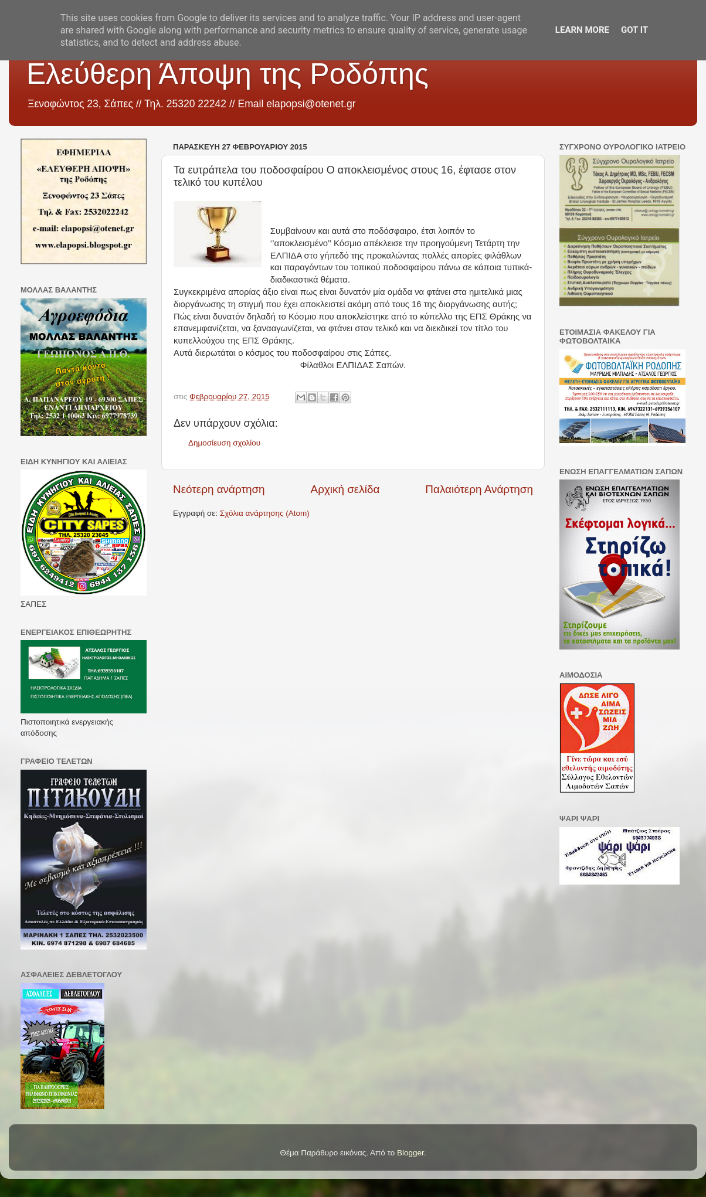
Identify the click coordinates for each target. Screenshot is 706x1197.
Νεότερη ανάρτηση (219, 489)
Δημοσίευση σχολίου (224, 442)
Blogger (410, 1152)
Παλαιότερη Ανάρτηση (479, 489)
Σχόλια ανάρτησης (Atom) (265, 513)
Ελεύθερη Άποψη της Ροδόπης (227, 73)
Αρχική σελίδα (345, 489)
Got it (634, 30)
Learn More (582, 30)
